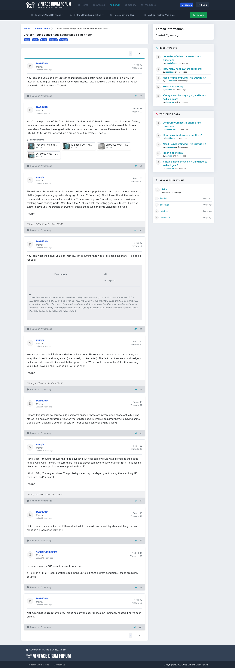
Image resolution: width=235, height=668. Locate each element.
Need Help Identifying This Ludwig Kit (184, 77)
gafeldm (164, 211)
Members (148, 4)
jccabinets (170, 72)
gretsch (53, 40)
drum (35, 40)
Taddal (163, 198)
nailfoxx (169, 89)
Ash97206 (165, 217)
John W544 (170, 63)
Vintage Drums (42, 28)
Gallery (130, 4)
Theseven (164, 204)
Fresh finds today (173, 86)
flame (43, 40)
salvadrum (170, 81)
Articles (99, 4)
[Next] (143, 53)
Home (83, 4)
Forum (115, 4)
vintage (63, 40)
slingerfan (170, 102)
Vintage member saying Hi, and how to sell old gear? (185, 97)
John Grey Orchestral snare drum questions (182, 58)
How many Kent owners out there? (182, 68)
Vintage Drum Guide (38, 664)
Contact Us (59, 664)
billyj (164, 189)
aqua (27, 40)
